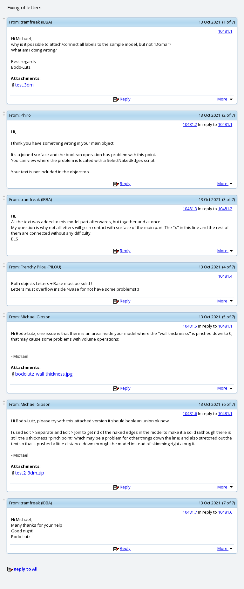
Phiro (26, 115)
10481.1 (225, 31)
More (225, 99)
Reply (125, 99)
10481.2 (190, 124)
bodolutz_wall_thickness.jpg (44, 374)
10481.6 (190, 413)
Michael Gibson (36, 317)
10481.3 (190, 208)
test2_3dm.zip (29, 473)
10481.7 (190, 512)
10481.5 (190, 326)
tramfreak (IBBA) (36, 22)
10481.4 (225, 276)
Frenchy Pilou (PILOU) (41, 267)
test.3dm (24, 85)
